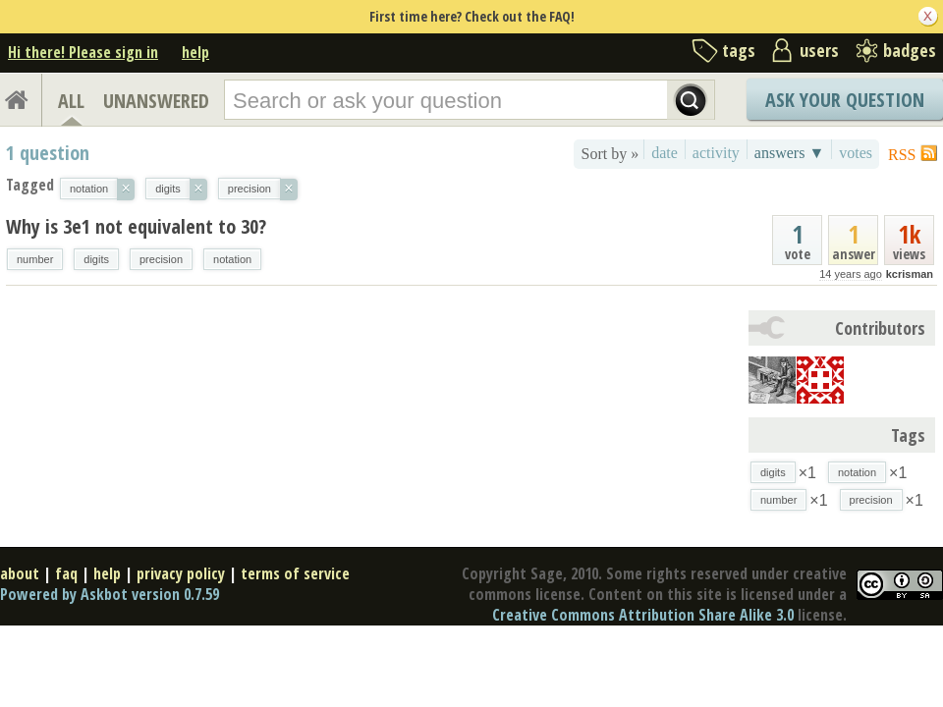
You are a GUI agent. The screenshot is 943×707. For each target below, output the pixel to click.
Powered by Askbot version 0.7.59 (109, 594)
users (819, 50)
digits (96, 259)
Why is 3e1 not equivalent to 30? (136, 226)
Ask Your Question (844, 99)
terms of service (295, 573)
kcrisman (909, 274)
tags (738, 50)
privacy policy (181, 573)
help (195, 52)
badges (909, 50)
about (19, 573)
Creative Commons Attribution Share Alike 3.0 (643, 614)
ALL (71, 100)
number (35, 259)
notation (232, 259)
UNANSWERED (156, 100)
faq (66, 573)
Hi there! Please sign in (83, 52)
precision (161, 259)
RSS (901, 154)
